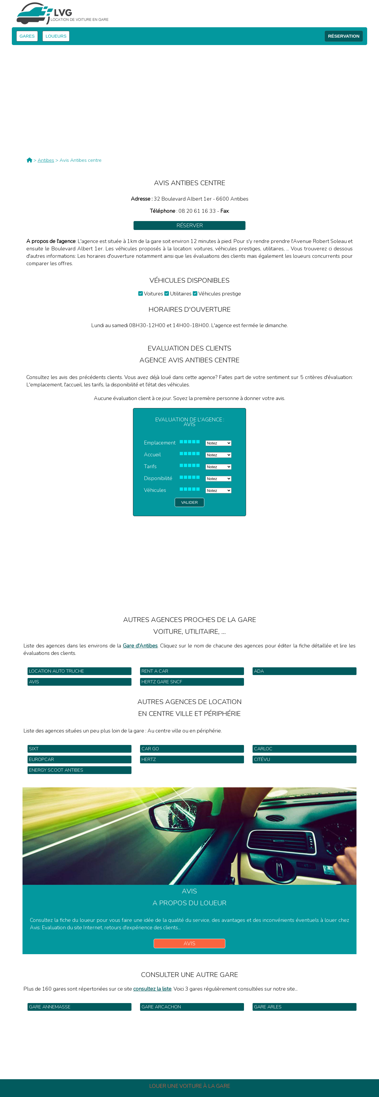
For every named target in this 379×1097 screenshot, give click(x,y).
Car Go (150, 749)
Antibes (46, 160)
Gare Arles (268, 1007)
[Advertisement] (189, 557)
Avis (34, 682)
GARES (27, 36)
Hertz (149, 759)
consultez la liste (152, 988)
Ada (259, 671)
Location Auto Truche (56, 671)
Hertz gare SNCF (162, 682)
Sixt (33, 749)
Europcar (41, 759)
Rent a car (155, 671)
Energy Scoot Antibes (56, 770)
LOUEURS (56, 36)
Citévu (262, 759)
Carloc (263, 749)
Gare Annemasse (49, 1007)
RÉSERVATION (343, 36)
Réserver (189, 225)
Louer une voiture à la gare (189, 1086)
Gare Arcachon (161, 1007)
